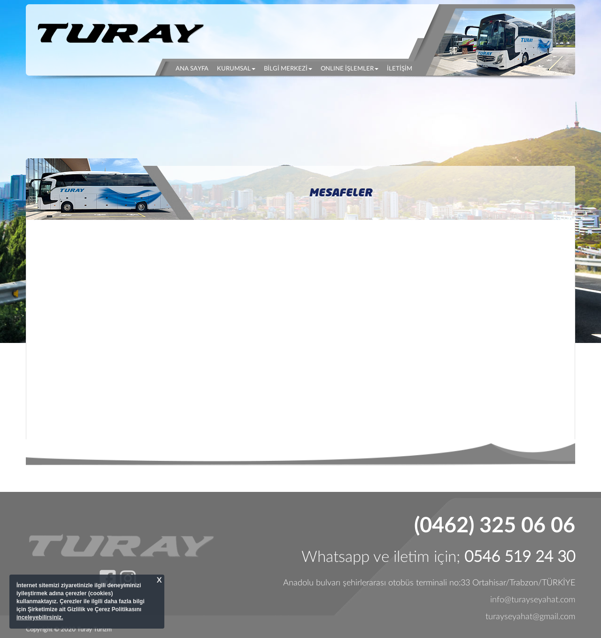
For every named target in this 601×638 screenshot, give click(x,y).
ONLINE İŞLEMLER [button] (349, 69)
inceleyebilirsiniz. (39, 617)
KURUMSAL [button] (236, 69)
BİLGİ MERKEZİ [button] (288, 69)
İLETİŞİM (399, 69)
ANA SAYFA (194, 68)
